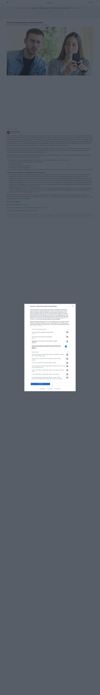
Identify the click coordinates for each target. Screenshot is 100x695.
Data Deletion (42, 388)
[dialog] (50, 347)
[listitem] (50, 329)
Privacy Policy (57, 388)
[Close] (73, 306)
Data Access (50, 388)
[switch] (66, 332)
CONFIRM (40, 383)
